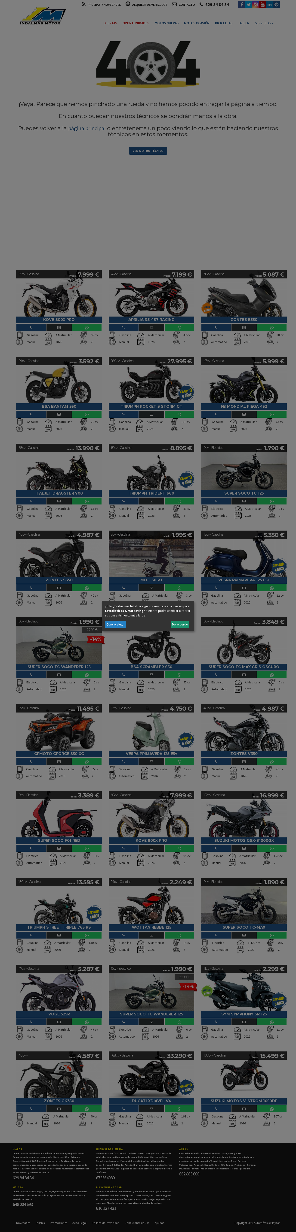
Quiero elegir (115, 624)
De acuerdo (180, 624)
